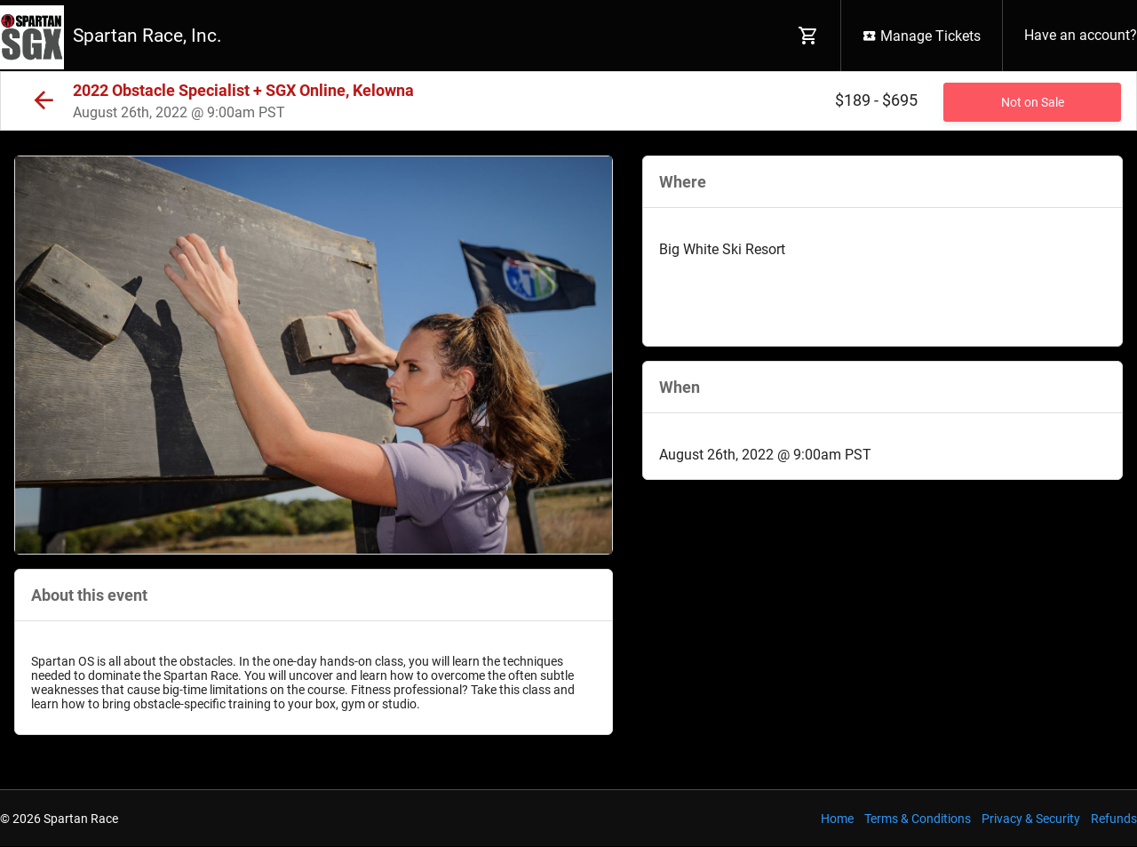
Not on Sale (1032, 102)
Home (837, 818)
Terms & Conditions (917, 818)
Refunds (1114, 818)
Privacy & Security (1031, 818)
